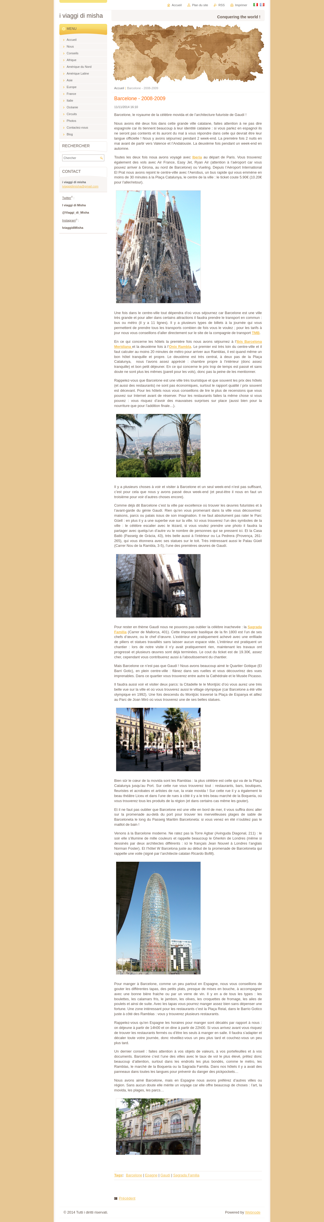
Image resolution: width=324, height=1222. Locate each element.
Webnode (252, 1212)
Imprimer (241, 5)
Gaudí (165, 1175)
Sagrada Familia (186, 1175)
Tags (118, 1175)
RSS (222, 5)
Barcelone (134, 1175)
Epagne (151, 1175)
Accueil (119, 88)
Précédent (127, 1198)
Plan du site (200, 5)
